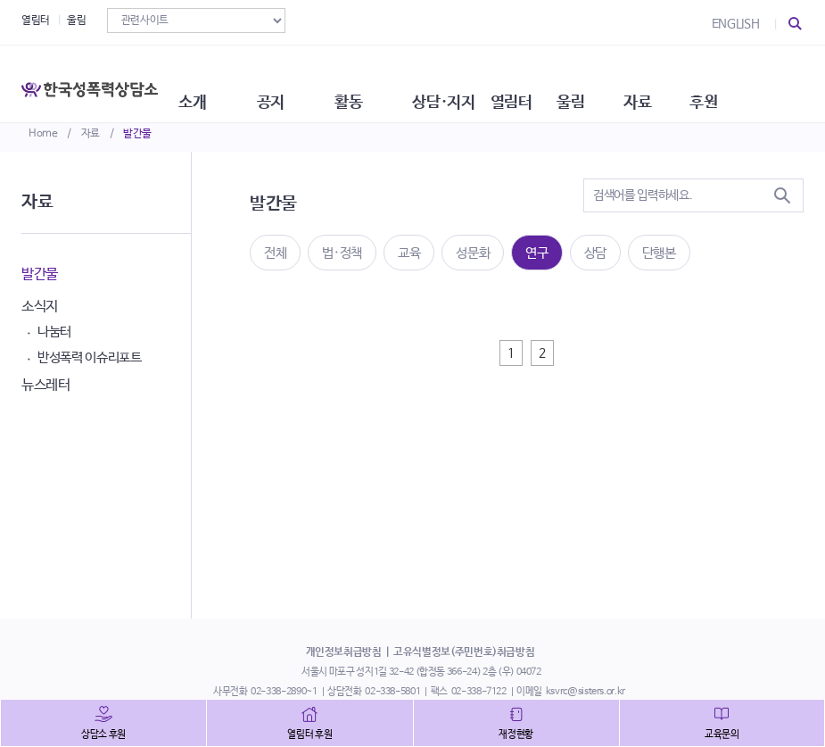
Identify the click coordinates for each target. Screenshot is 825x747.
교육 (409, 253)
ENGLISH (736, 24)
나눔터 (54, 331)
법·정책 (342, 253)
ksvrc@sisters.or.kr (585, 691)
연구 (536, 253)
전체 (275, 253)
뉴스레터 (45, 385)
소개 (217, 80)
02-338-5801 (392, 691)
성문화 (473, 253)
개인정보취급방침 (344, 652)
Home (43, 134)
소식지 (39, 306)
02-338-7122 (479, 691)
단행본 (659, 253)
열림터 (35, 20)
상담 (595, 253)
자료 (90, 134)
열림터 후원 (309, 734)
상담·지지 (489, 80)
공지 (303, 80)
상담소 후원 (103, 734)
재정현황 (516, 734)
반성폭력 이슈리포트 (89, 357)
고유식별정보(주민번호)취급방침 (463, 652)
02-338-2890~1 (284, 691)
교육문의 (722, 734)
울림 (76, 20)
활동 (387, 80)
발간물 (137, 134)
